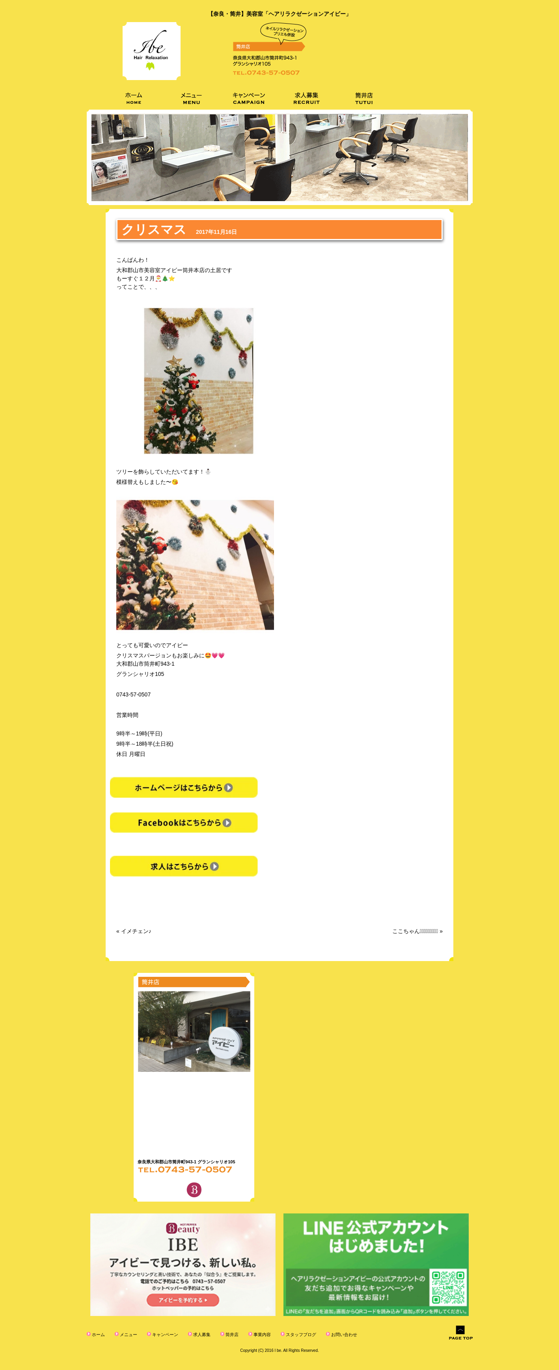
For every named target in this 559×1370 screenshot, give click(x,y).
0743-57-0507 (133, 694)
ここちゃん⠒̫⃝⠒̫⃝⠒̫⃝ (415, 931)
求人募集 (201, 1334)
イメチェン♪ (136, 931)
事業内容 (261, 1334)
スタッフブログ (300, 1334)
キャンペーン (164, 1334)
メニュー (128, 1334)
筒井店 (231, 1334)
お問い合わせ (343, 1334)
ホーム (98, 1334)
